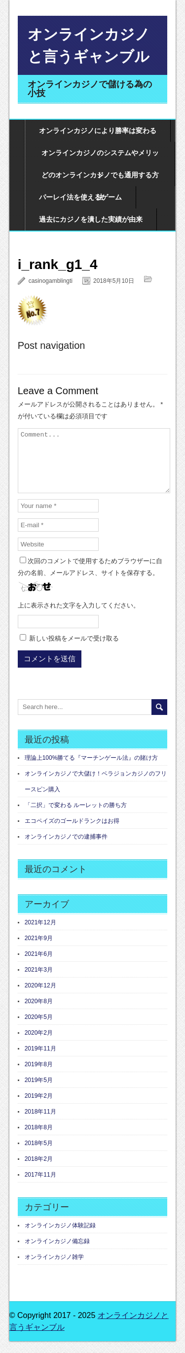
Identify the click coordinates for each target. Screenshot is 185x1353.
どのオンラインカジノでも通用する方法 (100, 178)
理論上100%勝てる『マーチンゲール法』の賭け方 (91, 769)
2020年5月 (39, 1028)
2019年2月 (39, 1107)
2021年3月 (39, 981)
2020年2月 (39, 1044)
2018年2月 (39, 1170)
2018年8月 (39, 1139)
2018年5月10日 (113, 280)
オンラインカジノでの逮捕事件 (66, 848)
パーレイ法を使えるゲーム (80, 197)
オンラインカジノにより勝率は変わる (97, 131)
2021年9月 (39, 950)
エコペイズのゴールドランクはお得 (72, 832)
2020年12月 (40, 997)
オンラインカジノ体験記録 (60, 1237)
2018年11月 (40, 1123)
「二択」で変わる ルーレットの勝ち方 (76, 816)
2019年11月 (40, 1060)
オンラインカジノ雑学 (54, 1268)
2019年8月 (39, 1076)
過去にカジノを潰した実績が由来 (91, 219)
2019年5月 (39, 1091)
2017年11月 (40, 1186)
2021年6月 (39, 965)
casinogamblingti (51, 280)
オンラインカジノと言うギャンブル (89, 45)
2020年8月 (39, 1013)
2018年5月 (39, 1154)
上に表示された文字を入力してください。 (79, 617)
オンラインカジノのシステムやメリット (100, 156)
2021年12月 (40, 934)
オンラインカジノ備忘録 (57, 1253)
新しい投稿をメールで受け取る (74, 650)
